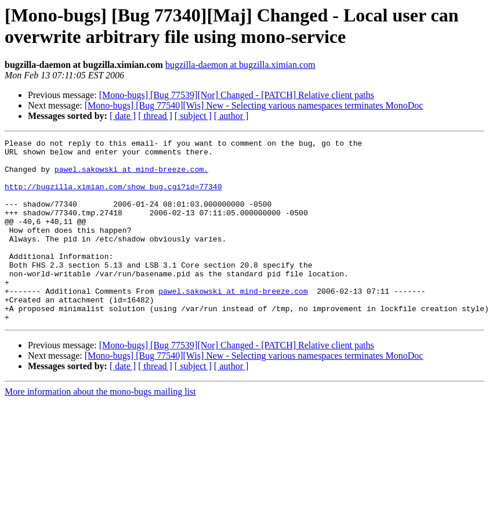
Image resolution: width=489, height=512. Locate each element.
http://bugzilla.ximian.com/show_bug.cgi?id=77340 (113, 197)
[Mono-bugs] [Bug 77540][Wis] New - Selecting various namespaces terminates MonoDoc (254, 105)
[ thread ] (155, 116)
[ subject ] (193, 116)
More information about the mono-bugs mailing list (100, 428)
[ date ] (123, 116)
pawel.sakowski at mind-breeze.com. (131, 176)
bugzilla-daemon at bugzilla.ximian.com (240, 65)
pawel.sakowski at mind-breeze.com (232, 322)
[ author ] (231, 116)
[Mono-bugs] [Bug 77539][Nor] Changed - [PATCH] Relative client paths (236, 95)
